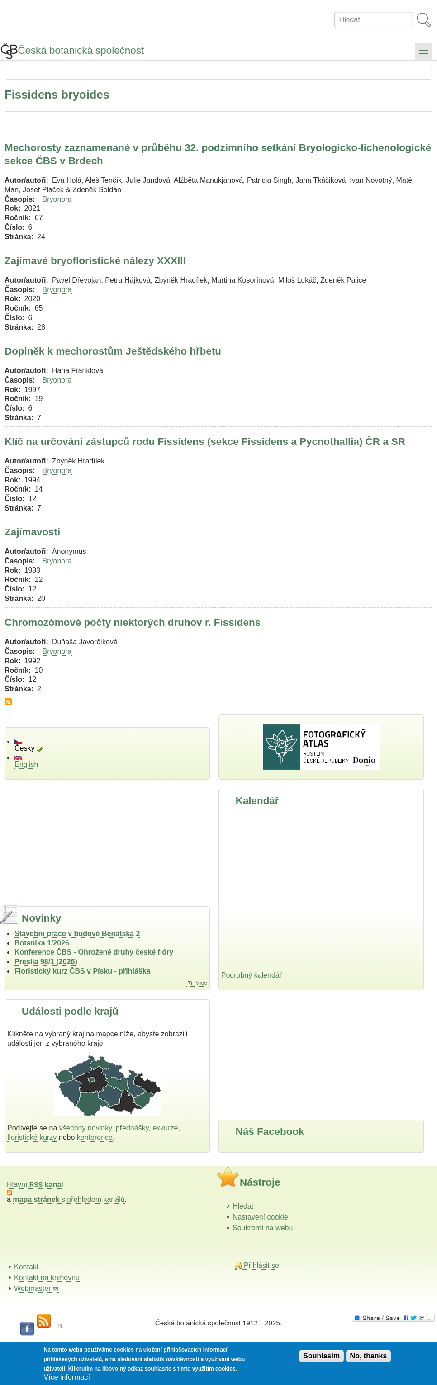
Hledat (243, 1206)
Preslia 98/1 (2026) (45, 961)
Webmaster (36, 1288)
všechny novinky (85, 1128)
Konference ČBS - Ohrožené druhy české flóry (93, 952)
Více (201, 982)
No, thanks (368, 1356)
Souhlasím (321, 1356)
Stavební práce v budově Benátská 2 (77, 933)
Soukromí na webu (263, 1228)
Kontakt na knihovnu (47, 1277)
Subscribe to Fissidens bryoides (8, 701)
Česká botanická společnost (81, 50)
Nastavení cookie (260, 1217)
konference (95, 1137)
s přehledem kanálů (68, 1199)
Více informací (67, 1377)
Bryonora (57, 199)
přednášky (132, 1128)
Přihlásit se (261, 1265)
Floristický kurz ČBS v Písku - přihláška (82, 971)
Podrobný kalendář (251, 975)
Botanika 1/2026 (41, 943)
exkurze (165, 1128)
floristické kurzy (32, 1137)
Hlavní (35, 1184)
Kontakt (26, 1267)
